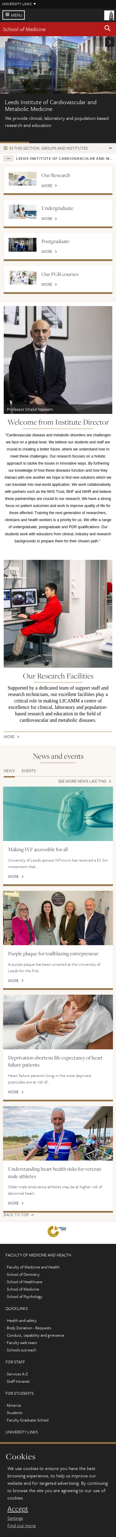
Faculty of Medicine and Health (33, 1267)
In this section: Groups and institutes (48, 148)
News (9, 771)
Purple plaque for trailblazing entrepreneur (53, 953)
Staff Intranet (18, 1381)
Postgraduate (55, 241)
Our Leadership (43, 142)
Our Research (55, 175)
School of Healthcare (24, 1282)
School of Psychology (24, 1296)
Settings (15, 1518)
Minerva (14, 1405)
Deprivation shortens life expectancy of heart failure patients (55, 1061)
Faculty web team (22, 1342)
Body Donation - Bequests (29, 1328)
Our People (101, 142)
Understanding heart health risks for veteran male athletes (54, 1172)
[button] (107, 29)
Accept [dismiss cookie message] (17, 1508)
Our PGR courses (60, 274)
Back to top (16, 1215)
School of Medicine (24, 29)
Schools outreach (21, 1350)
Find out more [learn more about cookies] (21, 1525)
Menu (16, 15)
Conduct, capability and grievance (35, 1335)
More (46, 186)
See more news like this (82, 781)
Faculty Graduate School (28, 1420)
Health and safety (22, 1320)
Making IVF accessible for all (38, 849)
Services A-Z (17, 1374)
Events (29, 771)
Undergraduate (57, 208)
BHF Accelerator (72, 142)
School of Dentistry (23, 1274)
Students (14, 1412)
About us (14, 142)
